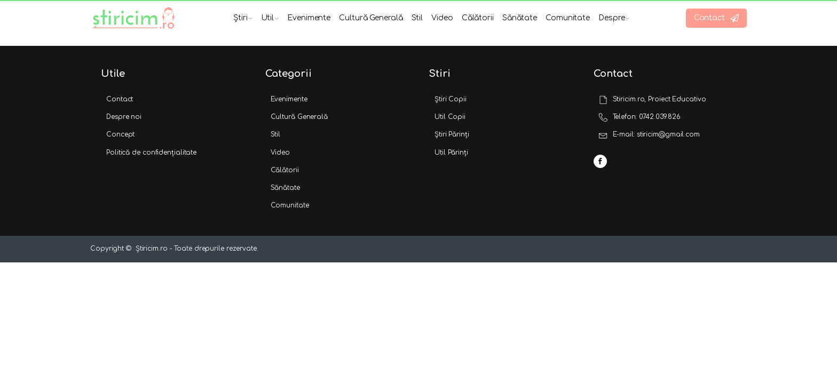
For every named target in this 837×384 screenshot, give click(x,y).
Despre (613, 18)
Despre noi (123, 117)
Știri (242, 18)
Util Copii (450, 117)
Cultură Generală (370, 18)
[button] (716, 18)
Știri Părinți (452, 134)
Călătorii (478, 18)
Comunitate (568, 18)
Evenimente (308, 18)
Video (442, 18)
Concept (120, 134)
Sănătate (519, 18)
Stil (417, 18)
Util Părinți (451, 152)
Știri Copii (451, 99)
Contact (119, 99)
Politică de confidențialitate (151, 152)
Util (270, 18)
